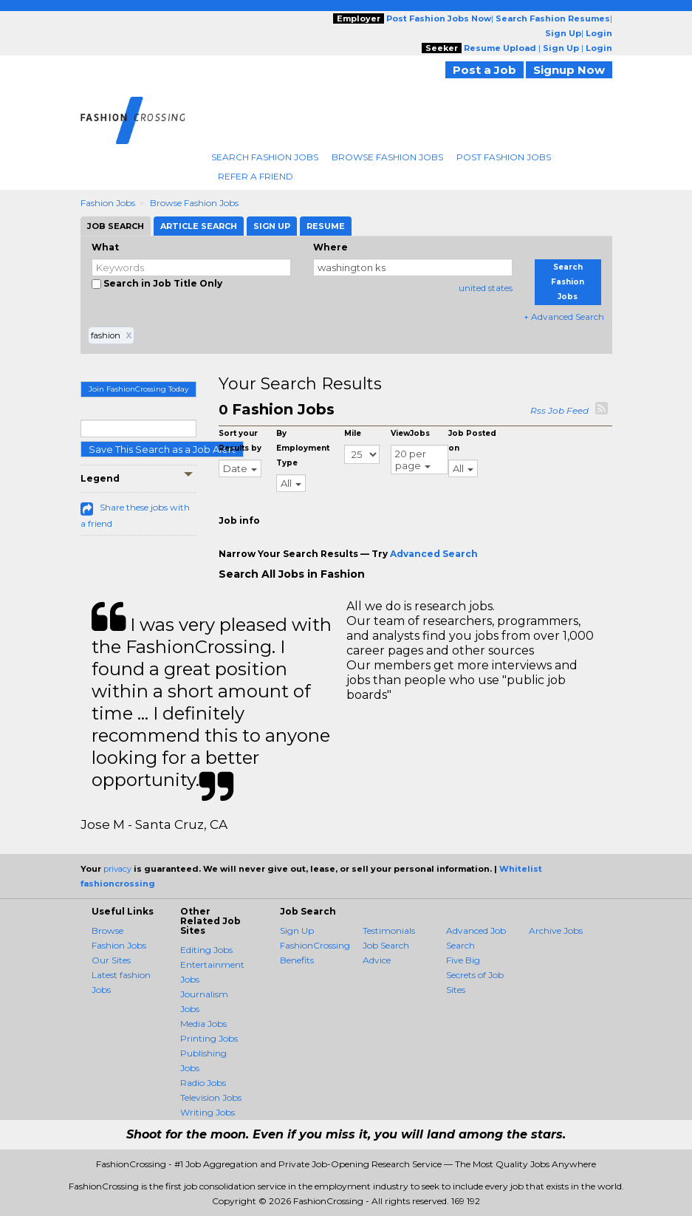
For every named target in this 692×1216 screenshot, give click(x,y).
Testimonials (389, 930)
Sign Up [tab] (271, 226)
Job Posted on (472, 440)
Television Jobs (210, 1097)
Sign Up (297, 930)
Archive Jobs (556, 930)
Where (330, 247)
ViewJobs (410, 433)
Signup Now (569, 70)
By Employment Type (302, 448)
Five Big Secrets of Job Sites (475, 974)
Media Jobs (203, 1023)
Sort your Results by (240, 440)
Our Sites (111, 960)
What (105, 247)
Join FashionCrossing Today (138, 389)
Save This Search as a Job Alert (162, 449)
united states (486, 287)
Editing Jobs (206, 949)
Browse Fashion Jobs (387, 157)
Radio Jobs (203, 1082)
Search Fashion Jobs (264, 157)
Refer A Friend (255, 176)
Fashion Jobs (107, 202)
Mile (352, 433)
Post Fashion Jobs (503, 157)
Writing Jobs (207, 1112)
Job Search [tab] (115, 226)
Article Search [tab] (198, 226)
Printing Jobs (209, 1038)
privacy (117, 869)
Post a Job (484, 70)
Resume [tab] (325, 226)
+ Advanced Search (564, 316)
